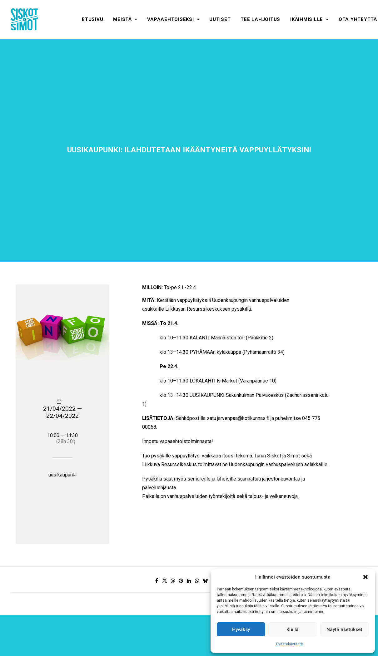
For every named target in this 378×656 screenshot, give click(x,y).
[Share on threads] (173, 532)
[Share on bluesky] (205, 532)
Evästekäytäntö (289, 644)
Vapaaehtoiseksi (173, 19)
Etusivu (92, 19)
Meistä (125, 19)
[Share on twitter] (164, 532)
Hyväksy (241, 629)
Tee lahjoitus (260, 19)
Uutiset (220, 19)
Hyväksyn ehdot (189, 626)
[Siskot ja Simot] (24, 19)
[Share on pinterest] (181, 532)
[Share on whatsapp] (197, 532)
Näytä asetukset (344, 629)
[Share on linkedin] (189, 532)
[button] (365, 577)
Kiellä (292, 629)
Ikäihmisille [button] (309, 19)
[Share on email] (221, 532)
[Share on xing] (213, 532)
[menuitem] (92, 19)
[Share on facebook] (156, 532)
